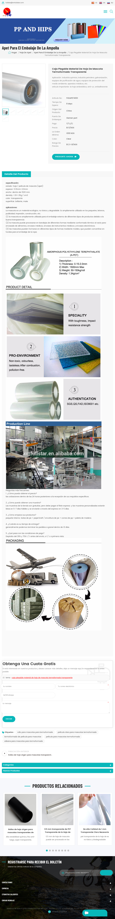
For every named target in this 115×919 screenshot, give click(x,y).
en (102, 3)
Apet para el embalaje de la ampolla (50, 52)
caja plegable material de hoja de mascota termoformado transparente (42, 677)
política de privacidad (98, 908)
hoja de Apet (25, 52)
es (94, 3)
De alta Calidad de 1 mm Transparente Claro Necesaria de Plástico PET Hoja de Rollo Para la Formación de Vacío (95, 831)
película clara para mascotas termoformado (77, 732)
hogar (12, 52)
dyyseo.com (79, 908)
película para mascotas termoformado (63, 736)
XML (86, 908)
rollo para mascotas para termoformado (35, 732)
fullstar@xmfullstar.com (13, 3)
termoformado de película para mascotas (22, 736)
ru (110, 3)
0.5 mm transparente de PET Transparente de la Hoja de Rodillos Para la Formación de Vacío (58, 831)
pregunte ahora (64, 156)
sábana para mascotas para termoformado (23, 741)
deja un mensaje (91, 913)
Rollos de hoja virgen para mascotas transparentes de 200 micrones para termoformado (21, 831)
